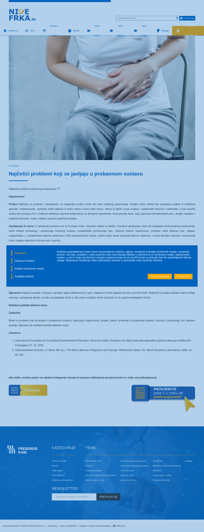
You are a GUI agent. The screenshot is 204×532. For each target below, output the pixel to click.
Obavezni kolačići (25, 260)
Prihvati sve (183, 276)
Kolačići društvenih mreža (29, 268)
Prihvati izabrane (159, 276)
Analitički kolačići (24, 276)
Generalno (21, 253)
